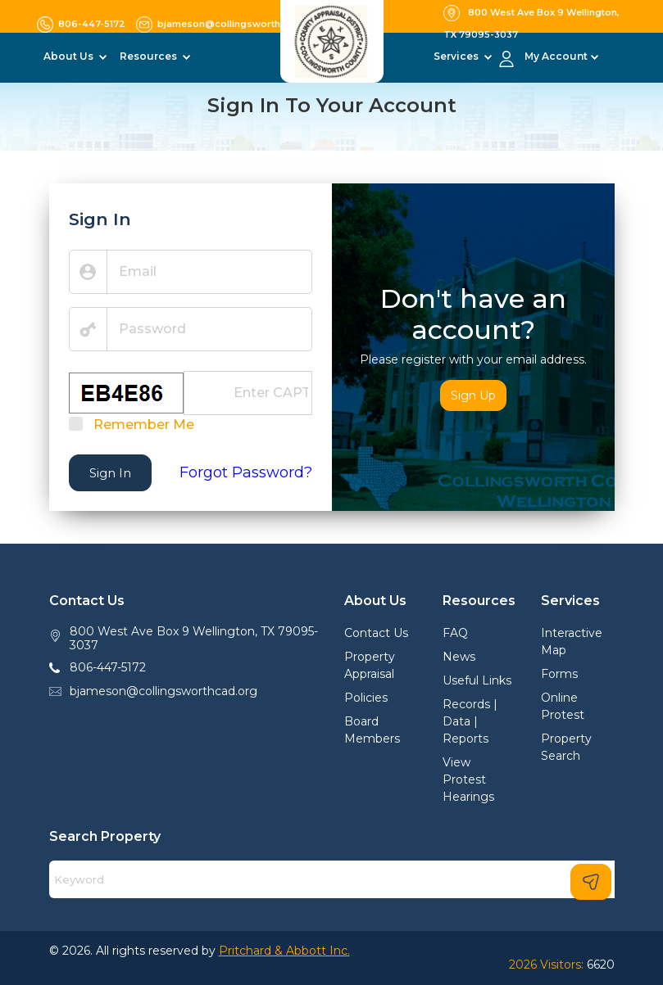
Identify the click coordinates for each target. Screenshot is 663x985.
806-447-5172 (108, 667)
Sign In (110, 473)
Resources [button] (149, 56)
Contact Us (376, 633)
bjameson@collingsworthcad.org (163, 691)
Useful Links (477, 680)
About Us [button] (69, 56)
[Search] (332, 879)
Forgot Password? (245, 472)
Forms (559, 673)
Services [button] (457, 56)
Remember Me (143, 424)
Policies (366, 697)
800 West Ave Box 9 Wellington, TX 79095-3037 (194, 638)
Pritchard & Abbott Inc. (284, 950)
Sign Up (473, 395)
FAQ (455, 633)
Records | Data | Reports (470, 721)
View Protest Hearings (468, 779)
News (459, 656)
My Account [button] (556, 56)
